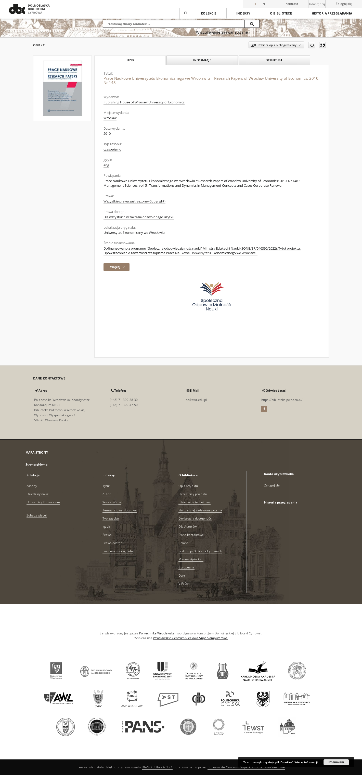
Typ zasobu (110, 518)
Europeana (186, 567)
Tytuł (106, 486)
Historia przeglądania (332, 13)
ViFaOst (183, 583)
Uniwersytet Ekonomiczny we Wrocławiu (134, 232)
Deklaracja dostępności (195, 518)
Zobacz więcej (37, 515)
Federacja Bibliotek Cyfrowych (200, 551)
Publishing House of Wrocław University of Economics (144, 102)
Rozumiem (336, 762)
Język (106, 526)
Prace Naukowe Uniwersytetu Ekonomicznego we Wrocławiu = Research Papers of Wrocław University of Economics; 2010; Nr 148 (201, 181)
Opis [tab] (130, 60)
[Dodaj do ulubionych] (311, 45)
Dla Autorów (187, 526)
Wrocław (110, 118)
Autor (106, 494)
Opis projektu (188, 486)
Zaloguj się (344, 4)
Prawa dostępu (113, 543)
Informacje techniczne (194, 502)
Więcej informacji (306, 762)
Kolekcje (208, 13)
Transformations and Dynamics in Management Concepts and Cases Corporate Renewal (215, 185)
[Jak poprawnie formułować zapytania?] (256, 32)
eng (106, 165)
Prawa (107, 535)
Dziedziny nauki (38, 494)
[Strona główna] (185, 13)
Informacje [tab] (202, 60)
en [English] (263, 4)
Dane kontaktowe (191, 535)
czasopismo (112, 149)
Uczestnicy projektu (192, 494)
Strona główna (36, 464)
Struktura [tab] (274, 60)
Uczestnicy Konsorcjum (43, 502)
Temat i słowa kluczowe (119, 510)
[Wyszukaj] (252, 24)
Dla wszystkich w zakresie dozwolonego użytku (139, 217)
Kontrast (292, 4)
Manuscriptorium (190, 559)
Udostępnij (317, 4)
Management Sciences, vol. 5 (125, 185)
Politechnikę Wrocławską (157, 633)
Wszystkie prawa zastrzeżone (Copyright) (134, 201)
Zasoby (32, 486)
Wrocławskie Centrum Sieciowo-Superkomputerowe (190, 638)
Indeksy (243, 13)
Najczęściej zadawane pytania (200, 510)
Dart (181, 575)
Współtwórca (111, 502)
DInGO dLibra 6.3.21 (157, 767)
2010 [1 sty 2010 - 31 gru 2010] (107, 133)
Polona (183, 543)
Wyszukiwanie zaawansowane (222, 32)
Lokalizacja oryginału (117, 551)
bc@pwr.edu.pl (196, 400)
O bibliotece (281, 13)
